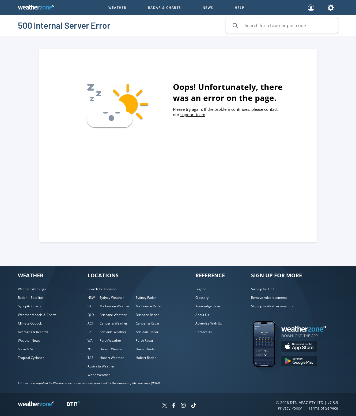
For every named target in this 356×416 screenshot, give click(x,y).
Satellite (37, 297)
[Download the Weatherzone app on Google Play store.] (299, 362)
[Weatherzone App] (269, 374)
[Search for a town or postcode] (282, 25)
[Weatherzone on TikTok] (193, 406)
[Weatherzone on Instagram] (183, 406)
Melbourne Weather (115, 306)
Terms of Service (323, 408)
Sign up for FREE (263, 289)
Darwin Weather (112, 349)
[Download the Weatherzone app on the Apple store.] (299, 347)
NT (90, 349)
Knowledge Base (207, 306)
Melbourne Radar (149, 306)
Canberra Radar (148, 323)
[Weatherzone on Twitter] (164, 406)
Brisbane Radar (147, 314)
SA (90, 332)
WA (90, 340)
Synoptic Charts (29, 306)
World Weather (99, 375)
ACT (91, 323)
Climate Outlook (30, 323)
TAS (90, 357)
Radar (22, 297)
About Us (202, 314)
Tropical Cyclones (31, 357)
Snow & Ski (26, 349)
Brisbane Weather (113, 314)
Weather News (29, 340)
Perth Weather (110, 340)
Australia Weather (101, 366)
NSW (91, 297)
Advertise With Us (208, 323)
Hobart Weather (112, 357)
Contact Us (203, 332)
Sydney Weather (112, 297)
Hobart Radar (146, 357)
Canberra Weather (113, 323)
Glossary (202, 297)
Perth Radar (144, 340)
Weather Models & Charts (37, 314)
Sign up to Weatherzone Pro (272, 306)
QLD (91, 314)
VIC (90, 306)
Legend (200, 289)
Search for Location (102, 289)
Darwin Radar (146, 349)
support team (192, 114)
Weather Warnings (32, 289)
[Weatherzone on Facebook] (173, 406)
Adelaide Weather (113, 332)
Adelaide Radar (147, 332)
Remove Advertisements (269, 297)
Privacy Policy (290, 408)
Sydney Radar (146, 297)
